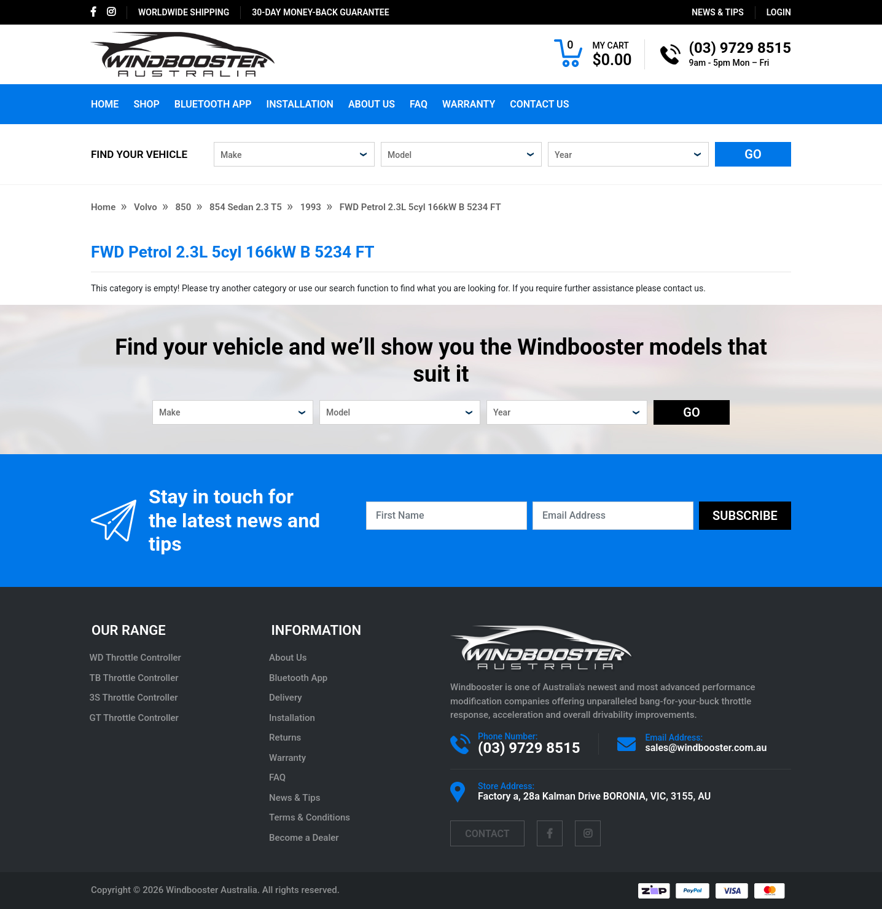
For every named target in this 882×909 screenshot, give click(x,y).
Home (105, 104)
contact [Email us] (487, 834)
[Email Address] (613, 516)
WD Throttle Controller (136, 657)
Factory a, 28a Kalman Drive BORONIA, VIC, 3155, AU (594, 796)
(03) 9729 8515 (529, 748)
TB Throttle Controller (135, 677)
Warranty (468, 104)
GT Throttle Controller (135, 717)
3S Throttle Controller (135, 697)
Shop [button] (146, 104)
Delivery (287, 697)
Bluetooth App (213, 104)
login (779, 12)
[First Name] (446, 516)
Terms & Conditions (311, 817)
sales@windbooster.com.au (706, 748)
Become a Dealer (306, 837)
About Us (371, 104)
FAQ (418, 104)
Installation (300, 104)
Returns (287, 737)
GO (752, 154)
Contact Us (539, 104)
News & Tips (718, 12)
